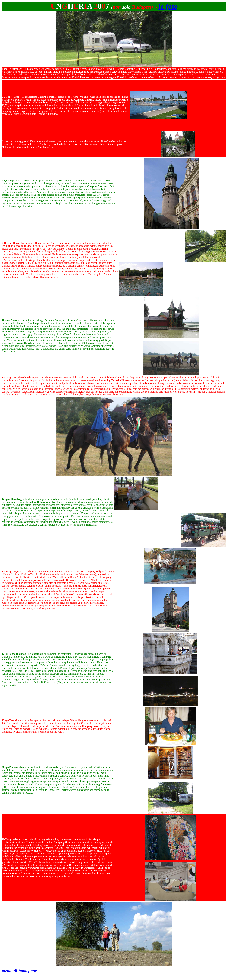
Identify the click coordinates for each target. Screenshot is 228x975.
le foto (167, 6)
